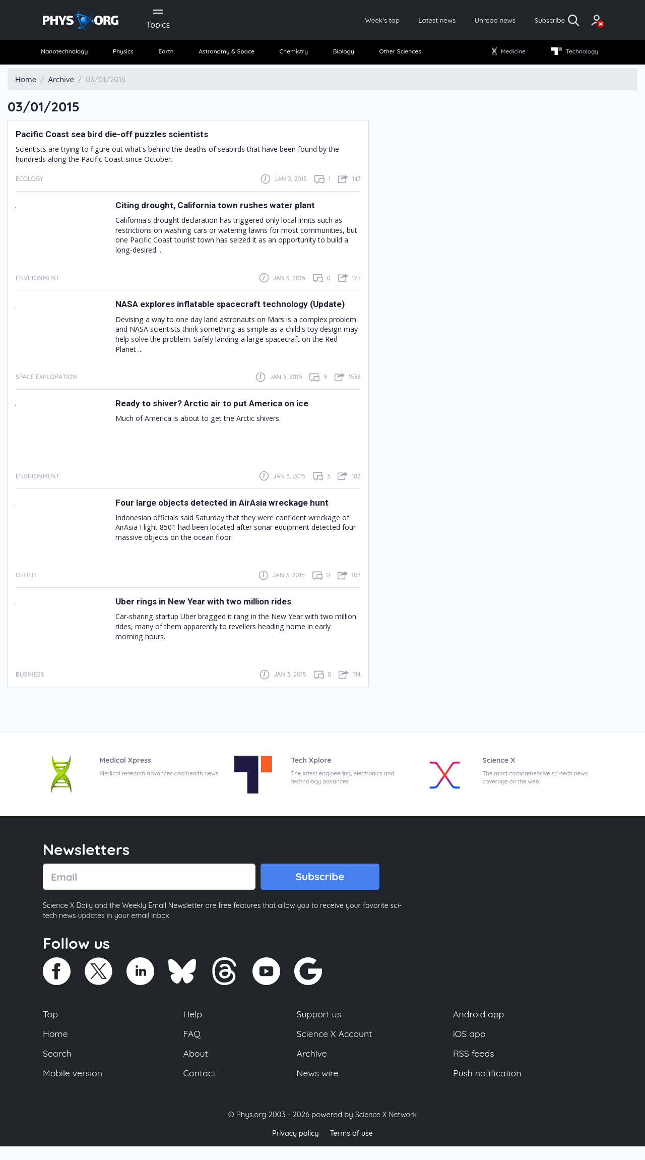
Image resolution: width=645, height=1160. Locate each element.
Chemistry (295, 55)
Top (51, 1024)
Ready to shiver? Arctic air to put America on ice (229, 411)
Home (56, 1045)
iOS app (470, 1045)
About (196, 1066)
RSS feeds (474, 1066)
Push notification (489, 1086)
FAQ (192, 1045)
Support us (318, 1024)
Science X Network (385, 1129)
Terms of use (352, 1147)
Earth (167, 55)
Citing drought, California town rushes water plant (232, 209)
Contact (200, 1086)
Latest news (388, 21)
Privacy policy (293, 1147)
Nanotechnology (71, 55)
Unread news (454, 21)
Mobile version (74, 1086)
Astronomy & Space (227, 55)
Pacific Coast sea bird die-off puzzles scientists (128, 138)
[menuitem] (71, 55)
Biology (342, 55)
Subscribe (516, 21)
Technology (569, 55)
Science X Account (335, 1045)
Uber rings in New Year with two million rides (218, 609)
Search (58, 1066)
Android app (479, 1024)
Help (193, 1024)
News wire (317, 1086)
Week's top (326, 21)
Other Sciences (397, 55)
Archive (311, 1066)
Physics (129, 55)
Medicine (505, 55)
